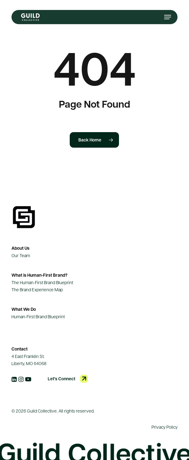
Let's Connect (61, 379)
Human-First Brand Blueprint (38, 316)
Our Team (20, 255)
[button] (167, 17)
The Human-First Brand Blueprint (42, 282)
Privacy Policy (165, 427)
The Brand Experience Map (37, 289)
